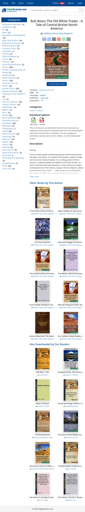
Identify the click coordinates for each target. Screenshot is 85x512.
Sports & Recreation (10, 152)
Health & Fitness (9, 78)
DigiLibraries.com (46, 90)
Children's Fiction (9, 48)
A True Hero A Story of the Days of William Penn (49, 211)
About (21, 3)
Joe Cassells (72, 469)
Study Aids (6, 155)
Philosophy (6, 126)
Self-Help (6, 147)
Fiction (5, 67)
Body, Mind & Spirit (10, 40)
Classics (40, 110)
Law (4, 99)
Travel (4, 166)
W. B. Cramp (43, 500)
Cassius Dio (72, 500)
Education (6, 61)
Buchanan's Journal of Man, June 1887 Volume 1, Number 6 (54, 466)
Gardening (6, 75)
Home (5, 3)
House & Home (8, 83)
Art (3, 29)
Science (5, 144)
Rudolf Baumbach (72, 406)
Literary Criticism (9, 104)
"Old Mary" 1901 (42, 372)
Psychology (7, 136)
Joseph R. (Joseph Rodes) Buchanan (44, 469)
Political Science (8, 134)
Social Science (8, 150)
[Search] (54, 10)
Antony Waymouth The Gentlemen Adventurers (49, 336)
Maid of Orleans (42, 403)
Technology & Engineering (13, 158)
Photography (7, 128)
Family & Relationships (11, 64)
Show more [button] (34, 176)
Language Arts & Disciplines (13, 94)
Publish (58, 3)
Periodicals (6, 123)
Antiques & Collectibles (11, 24)
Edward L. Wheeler (71, 375)
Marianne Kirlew (72, 437)
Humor (5, 86)
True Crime (6, 168)
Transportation (8, 163)
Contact (30, 3)
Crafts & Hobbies (9, 56)
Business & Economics (11, 43)
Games (5, 72)
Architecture (7, 27)
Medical (5, 110)
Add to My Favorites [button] (56, 84)
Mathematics (7, 107)
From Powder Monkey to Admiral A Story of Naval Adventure (55, 305)
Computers (7, 51)
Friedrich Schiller (43, 406)
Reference (6, 139)
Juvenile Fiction (8, 88)
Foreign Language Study (12, 70)
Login (79, 3)
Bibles (4, 32)
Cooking (5, 54)
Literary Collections (10, 102)
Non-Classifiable (9, 118)
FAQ (13, 3)
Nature (5, 115)
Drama (5, 59)
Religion (5, 142)
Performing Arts (8, 120)
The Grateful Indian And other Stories (45, 273)
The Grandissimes (42, 435)
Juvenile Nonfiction (10, 91)
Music (4, 112)
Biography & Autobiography (13, 35)
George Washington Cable (43, 437)
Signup (71, 3)
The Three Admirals (42, 242)
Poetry (5, 131)
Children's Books (9, 45)
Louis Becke (44, 375)
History (5, 80)
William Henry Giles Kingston (58, 33)
